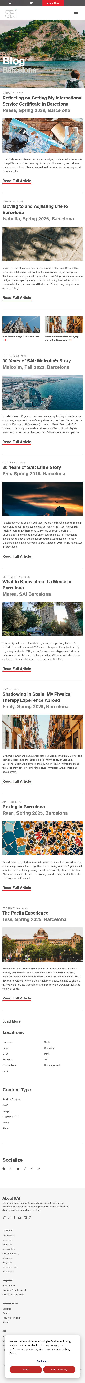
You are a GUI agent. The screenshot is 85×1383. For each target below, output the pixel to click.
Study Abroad (9, 1285)
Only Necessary (59, 1369)
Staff (5, 1105)
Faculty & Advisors (11, 1317)
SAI (46, 1059)
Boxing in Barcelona (23, 806)
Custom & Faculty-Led (13, 1294)
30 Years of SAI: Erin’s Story (31, 467)
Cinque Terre (9, 1065)
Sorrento (7, 1059)
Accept (25, 1369)
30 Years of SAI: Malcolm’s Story (36, 360)
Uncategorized (52, 1065)
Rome (5, 1048)
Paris (47, 1053)
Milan (5, 1053)
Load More (11, 1021)
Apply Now (53, 3)
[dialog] (42, 1356)
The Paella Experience (25, 913)
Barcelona (49, 1048)
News (5, 1122)
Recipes (6, 1111)
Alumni (5, 1128)
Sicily (47, 1042)
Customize (42, 1361)
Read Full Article (16, 181)
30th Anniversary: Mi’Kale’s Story (20, 336)
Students (6, 1308)
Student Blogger (11, 1099)
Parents (6, 1313)
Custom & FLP (10, 1116)
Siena (5, 1071)
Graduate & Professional (14, 1290)
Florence (7, 1042)
